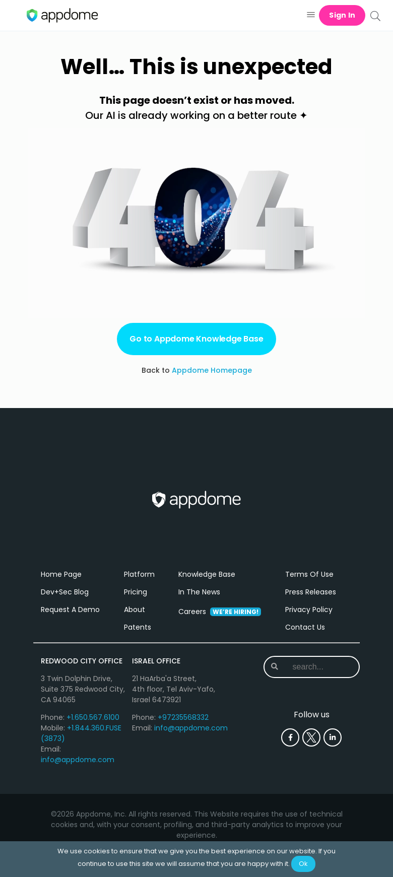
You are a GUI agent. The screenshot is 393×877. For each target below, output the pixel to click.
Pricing (135, 592)
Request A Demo (70, 609)
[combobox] (318, 667)
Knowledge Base (206, 574)
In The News (199, 592)
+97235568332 (183, 717)
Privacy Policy (309, 609)
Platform (139, 574)
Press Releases (310, 592)
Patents (137, 627)
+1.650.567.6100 (93, 717)
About (134, 609)
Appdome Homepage (212, 370)
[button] (310, 15)
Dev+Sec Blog (65, 592)
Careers (219, 611)
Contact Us (305, 627)
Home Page (61, 574)
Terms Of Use (309, 574)
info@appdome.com (77, 760)
